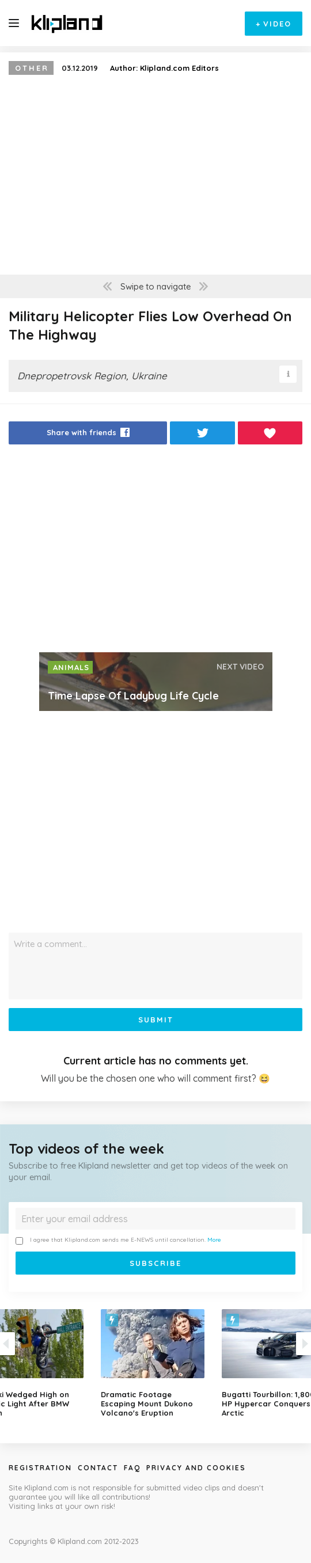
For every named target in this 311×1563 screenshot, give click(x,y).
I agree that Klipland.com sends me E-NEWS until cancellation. (118, 1240)
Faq (132, 1467)
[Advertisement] (155, 551)
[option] (155, 1363)
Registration (40, 1467)
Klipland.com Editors (179, 68)
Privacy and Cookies (196, 1467)
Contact (98, 1467)
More (214, 1239)
